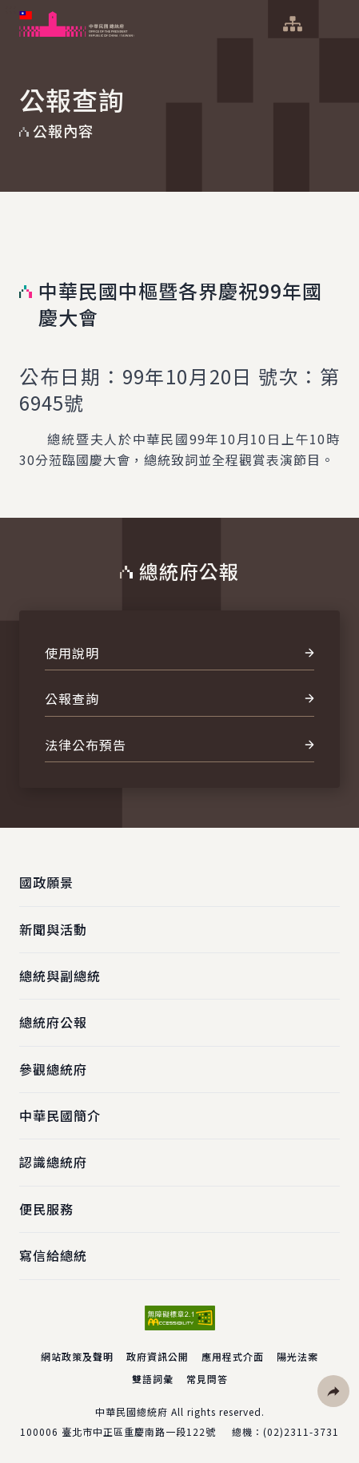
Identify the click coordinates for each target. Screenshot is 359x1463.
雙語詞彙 (153, 1378)
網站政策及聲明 (77, 1356)
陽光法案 (297, 1356)
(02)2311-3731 (301, 1431)
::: (11, 9)
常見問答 (207, 1378)
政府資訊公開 (157, 1356)
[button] (333, 1391)
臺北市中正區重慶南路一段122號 (139, 1431)
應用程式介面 (232, 1356)
